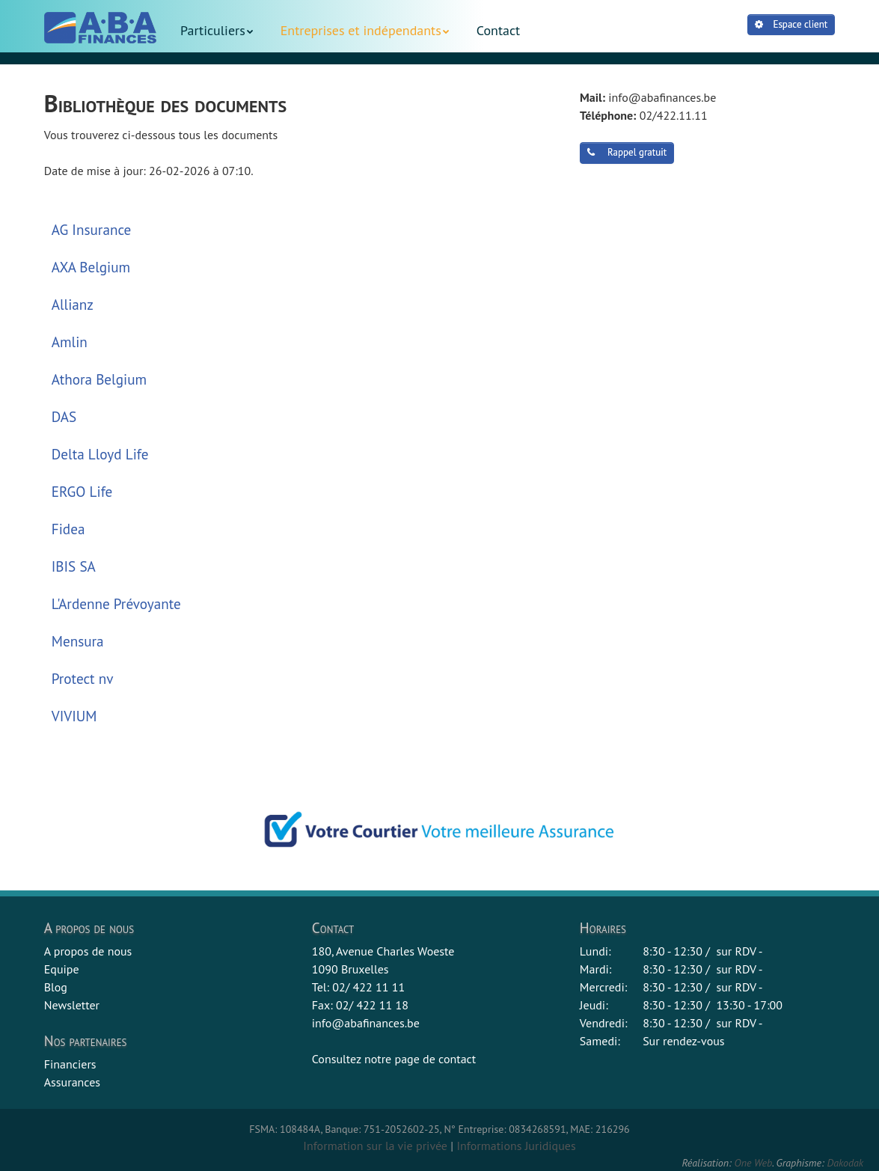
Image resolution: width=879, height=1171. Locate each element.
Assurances (72, 1081)
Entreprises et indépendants (361, 30)
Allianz (73, 304)
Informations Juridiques (515, 1145)
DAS (64, 416)
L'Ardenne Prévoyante (116, 603)
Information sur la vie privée (375, 1145)
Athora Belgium (99, 379)
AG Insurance (92, 229)
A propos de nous (88, 951)
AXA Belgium (91, 266)
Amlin (70, 341)
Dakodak (845, 1163)
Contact (498, 30)
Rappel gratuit (627, 152)
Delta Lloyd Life (100, 453)
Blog (55, 986)
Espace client (791, 24)
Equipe (61, 968)
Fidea (68, 528)
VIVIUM (74, 715)
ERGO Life (82, 491)
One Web (753, 1163)
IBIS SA (74, 566)
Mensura (78, 641)
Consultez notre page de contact (394, 1058)
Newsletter (71, 1004)
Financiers (70, 1064)
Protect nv (83, 678)
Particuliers (212, 30)
